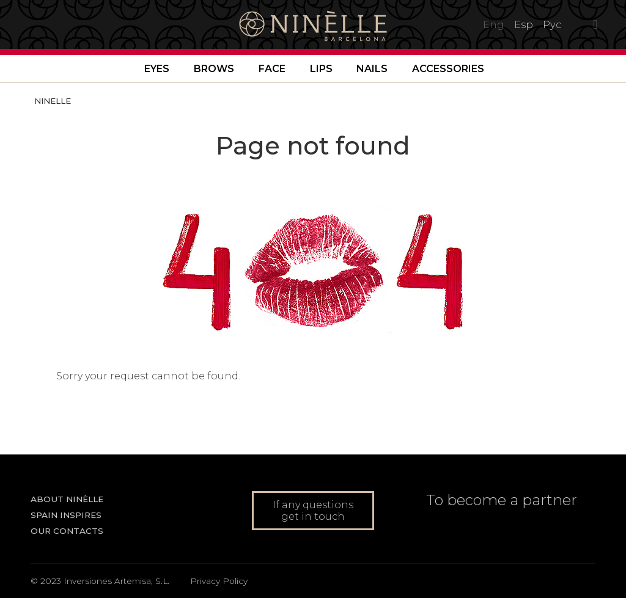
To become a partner (501, 500)
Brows (214, 69)
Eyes (156, 69)
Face (272, 69)
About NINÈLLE (67, 499)
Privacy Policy (219, 581)
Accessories (448, 69)
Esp (523, 25)
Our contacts (67, 531)
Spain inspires (66, 515)
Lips (321, 69)
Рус (552, 25)
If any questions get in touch (313, 510)
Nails (372, 69)
